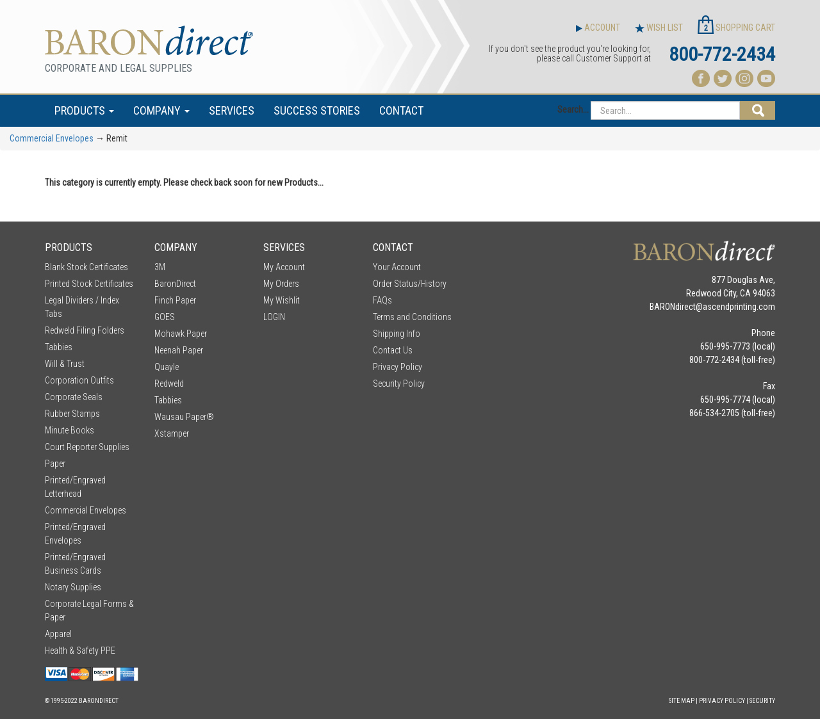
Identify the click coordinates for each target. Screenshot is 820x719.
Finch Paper (175, 300)
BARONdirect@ (676, 307)
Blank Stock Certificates (86, 267)
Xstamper (171, 433)
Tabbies (58, 347)
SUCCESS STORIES (317, 110)
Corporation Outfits (79, 380)
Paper (55, 463)
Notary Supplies (73, 587)
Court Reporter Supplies (87, 447)
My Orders (281, 284)
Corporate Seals (73, 397)
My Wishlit (281, 300)
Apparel (58, 634)
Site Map (681, 700)
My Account (284, 267)
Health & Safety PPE (80, 650)
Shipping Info (396, 333)
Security (762, 700)
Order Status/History (410, 284)
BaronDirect (175, 284)
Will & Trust (65, 364)
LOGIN (274, 317)
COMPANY (161, 110)
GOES (164, 317)
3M (159, 267)
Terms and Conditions (412, 317)
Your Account (397, 267)
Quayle (166, 367)
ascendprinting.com (739, 307)
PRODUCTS (84, 110)
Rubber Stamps (72, 413)
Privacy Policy (397, 367)
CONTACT (401, 110)
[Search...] (665, 110)
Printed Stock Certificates (89, 284)
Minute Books (69, 430)
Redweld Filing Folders (84, 330)
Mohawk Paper (180, 333)
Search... (573, 109)
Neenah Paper (178, 350)
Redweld (169, 383)
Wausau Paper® (184, 417)
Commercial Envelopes (52, 138)
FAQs (382, 300)
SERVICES (231, 110)
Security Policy (399, 383)
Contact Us (393, 350)
